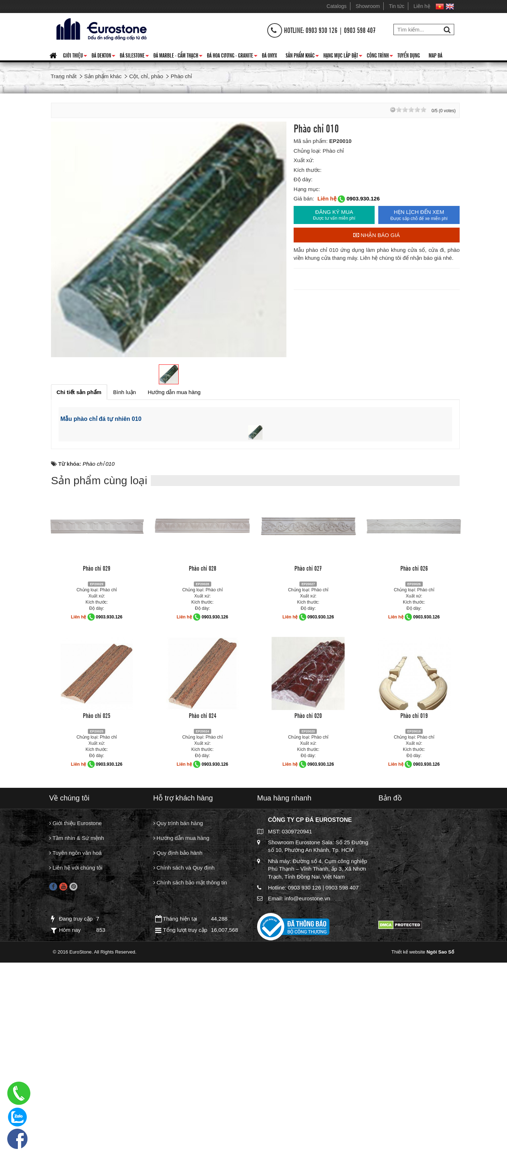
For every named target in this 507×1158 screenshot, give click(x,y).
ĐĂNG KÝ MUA (334, 215)
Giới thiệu (75, 56)
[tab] (79, 392)
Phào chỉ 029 (96, 770)
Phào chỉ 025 (96, 918)
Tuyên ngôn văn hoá (75, 1057)
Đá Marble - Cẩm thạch (178, 56)
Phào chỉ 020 (308, 918)
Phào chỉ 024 (202, 918)
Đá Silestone (134, 56)
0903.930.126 (363, 198)
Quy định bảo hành (178, 1057)
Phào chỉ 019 (414, 918)
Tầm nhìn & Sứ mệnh (76, 1042)
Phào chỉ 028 (202, 770)
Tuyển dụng (408, 55)
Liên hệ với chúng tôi (75, 1072)
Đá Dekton (103, 56)
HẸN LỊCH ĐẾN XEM (419, 215)
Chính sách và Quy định (184, 1072)
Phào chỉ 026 (414, 770)
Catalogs (336, 6)
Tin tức (397, 6)
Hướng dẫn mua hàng (181, 1042)
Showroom (368, 6)
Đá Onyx (269, 55)
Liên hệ (422, 6)
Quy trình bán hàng (178, 1026)
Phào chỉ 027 (308, 770)
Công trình (380, 56)
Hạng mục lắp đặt (342, 56)
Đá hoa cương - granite (232, 56)
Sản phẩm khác (302, 56)
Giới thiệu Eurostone (75, 1026)
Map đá (435, 55)
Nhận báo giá (376, 235)
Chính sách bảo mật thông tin (190, 1088)
